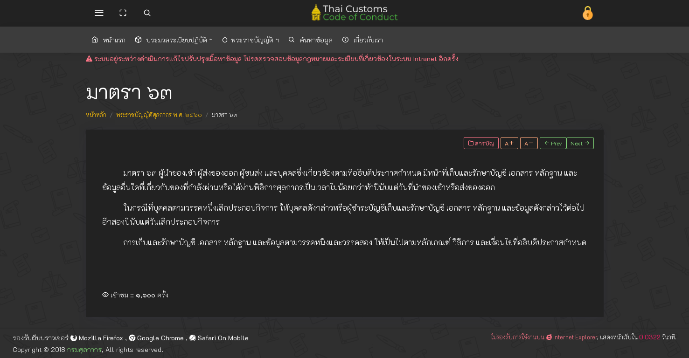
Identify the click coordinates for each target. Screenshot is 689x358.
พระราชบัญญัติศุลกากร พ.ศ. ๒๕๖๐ (159, 114)
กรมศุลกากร (84, 349)
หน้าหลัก (96, 114)
